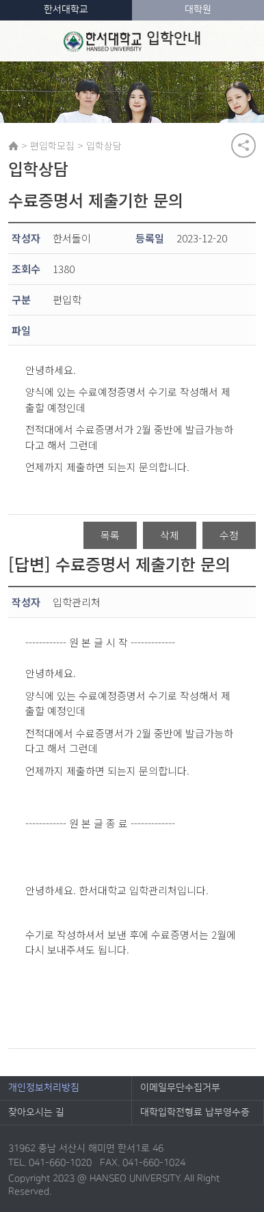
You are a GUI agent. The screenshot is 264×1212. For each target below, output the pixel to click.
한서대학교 (66, 9)
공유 (243, 145)
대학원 (198, 9)
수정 (229, 535)
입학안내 (132, 41)
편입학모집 (52, 145)
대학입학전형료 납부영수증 (195, 1112)
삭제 (169, 535)
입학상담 (104, 145)
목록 (110, 535)
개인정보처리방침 (43, 1087)
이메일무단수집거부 (180, 1087)
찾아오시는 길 (36, 1112)
